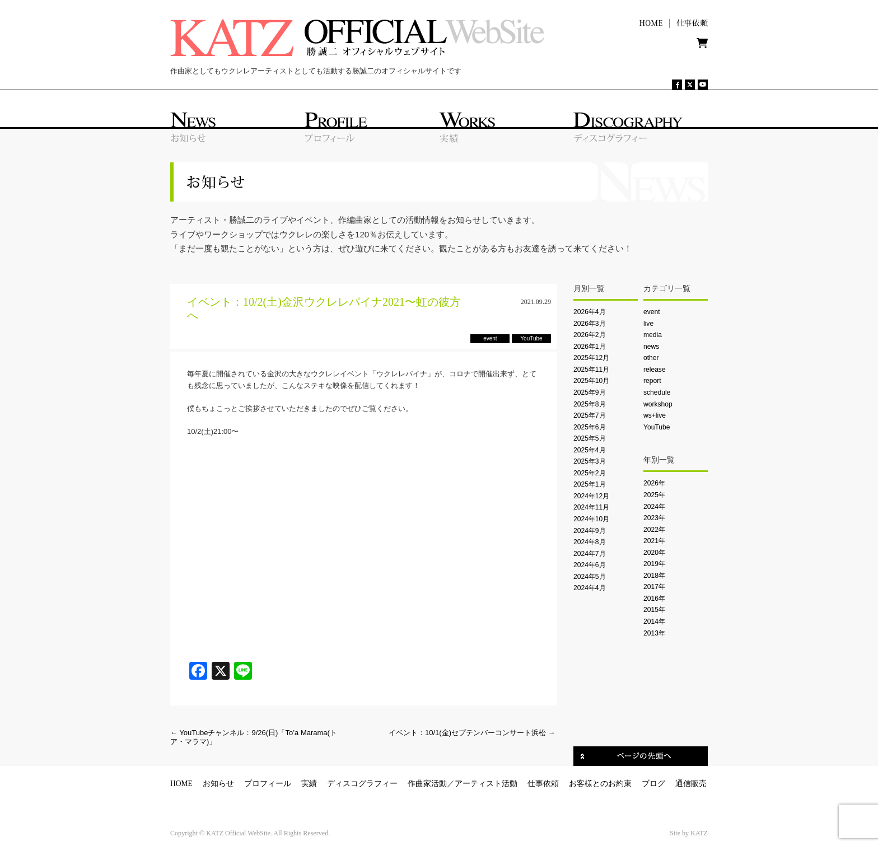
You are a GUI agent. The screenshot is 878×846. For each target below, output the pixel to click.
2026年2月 (589, 335)
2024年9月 (589, 531)
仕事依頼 (543, 783)
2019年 (654, 564)
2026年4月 (589, 312)
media (652, 335)
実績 (309, 783)
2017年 (654, 587)
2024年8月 (589, 542)
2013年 (654, 633)
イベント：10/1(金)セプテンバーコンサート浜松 (472, 732)
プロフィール (267, 783)
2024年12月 (591, 496)
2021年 (654, 541)
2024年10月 (591, 519)
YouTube (656, 427)
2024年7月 (589, 554)
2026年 (654, 483)
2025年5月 (589, 438)
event (651, 312)
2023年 (654, 518)
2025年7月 (589, 415)
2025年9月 (589, 392)
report (652, 381)
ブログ (653, 783)
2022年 (654, 530)
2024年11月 (591, 507)
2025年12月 (591, 358)
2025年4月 (589, 450)
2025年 (654, 495)
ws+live (654, 415)
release (654, 369)
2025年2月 (589, 473)
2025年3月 (589, 461)
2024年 (654, 507)
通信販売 (691, 783)
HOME (181, 783)
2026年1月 (589, 346)
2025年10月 (591, 381)
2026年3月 (589, 324)
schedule (656, 392)
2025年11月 (591, 369)
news (651, 346)
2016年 (654, 598)
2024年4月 (589, 588)
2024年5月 (589, 577)
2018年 (654, 575)
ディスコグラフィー (362, 783)
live (648, 324)
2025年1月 (589, 484)
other (651, 358)
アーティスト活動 (486, 783)
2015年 (654, 610)
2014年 (654, 621)
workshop (657, 404)
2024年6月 (589, 565)
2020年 (654, 553)
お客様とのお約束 (600, 783)
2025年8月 (589, 404)
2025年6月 (589, 427)
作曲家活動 (427, 783)
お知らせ (218, 783)
